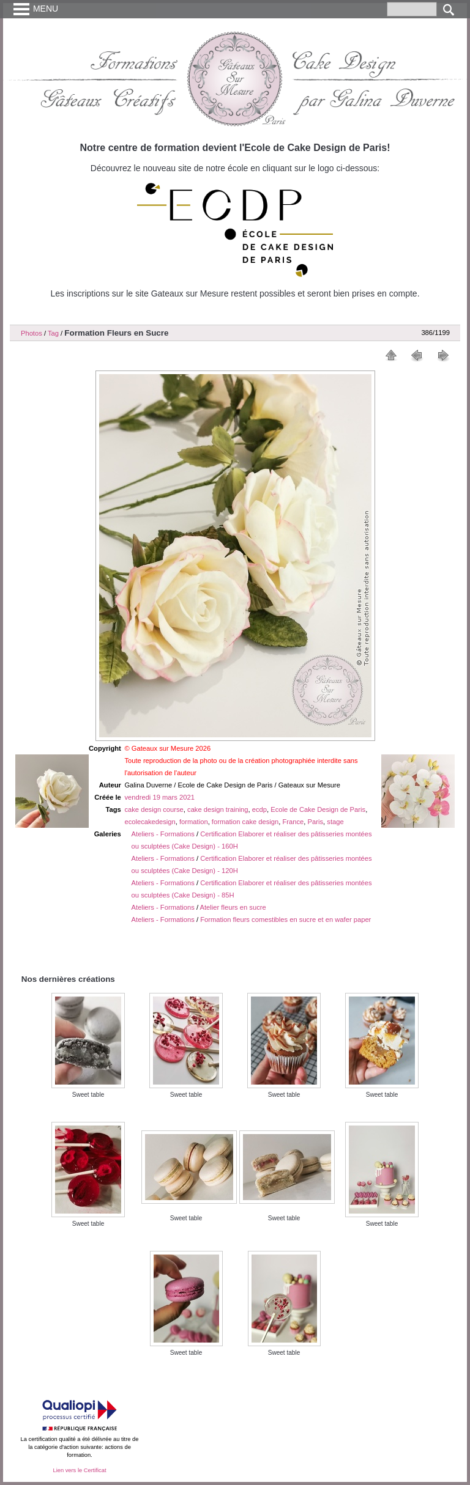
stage (335, 821)
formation (193, 821)
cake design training (217, 809)
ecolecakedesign (149, 821)
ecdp (259, 809)
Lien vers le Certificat (79, 1470)
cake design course (153, 809)
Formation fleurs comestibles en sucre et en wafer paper (285, 919)
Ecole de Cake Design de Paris (317, 809)
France (293, 821)
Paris (316, 821)
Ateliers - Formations (163, 834)
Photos (31, 333)
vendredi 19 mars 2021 (159, 797)
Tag (53, 333)
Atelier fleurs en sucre (233, 907)
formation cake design (245, 821)
